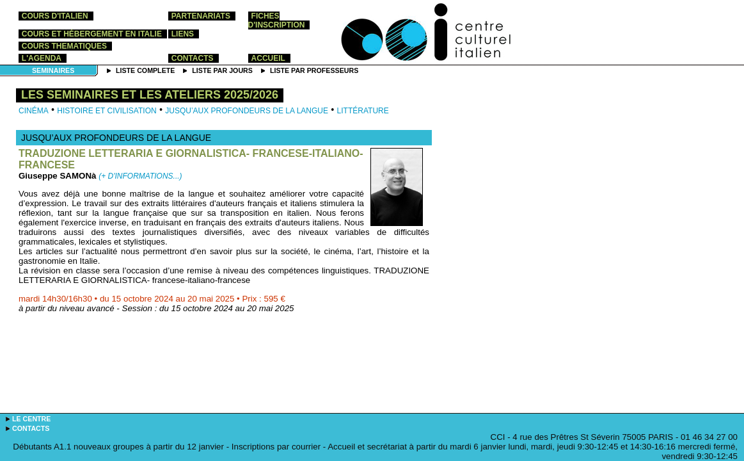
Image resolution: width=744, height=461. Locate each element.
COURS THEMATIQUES (64, 46)
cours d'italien (55, 16)
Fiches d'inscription (276, 20)
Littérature (363, 110)
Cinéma (34, 110)
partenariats (200, 16)
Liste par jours (222, 70)
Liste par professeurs (314, 70)
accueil (268, 58)
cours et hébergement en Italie (92, 33)
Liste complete (145, 70)
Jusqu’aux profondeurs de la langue (246, 110)
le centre (31, 419)
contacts (192, 58)
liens (182, 33)
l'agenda (41, 58)
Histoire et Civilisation (106, 110)
